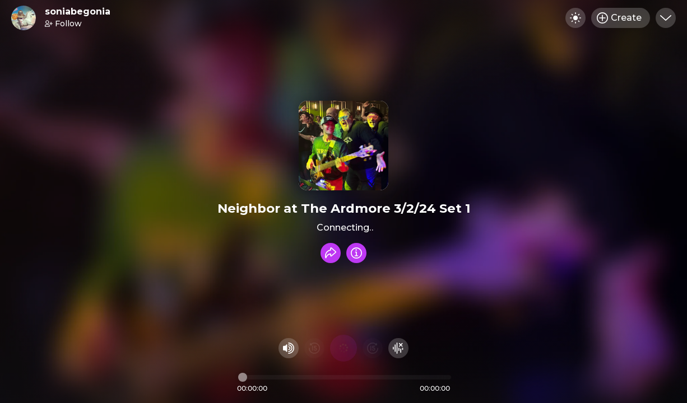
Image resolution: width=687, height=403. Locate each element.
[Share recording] (331, 253)
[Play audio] (343, 348)
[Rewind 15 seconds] (314, 348)
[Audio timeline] (344, 377)
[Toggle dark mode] (575, 18)
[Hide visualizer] (398, 348)
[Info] (356, 253)
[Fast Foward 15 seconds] (373, 348)
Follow (63, 23)
